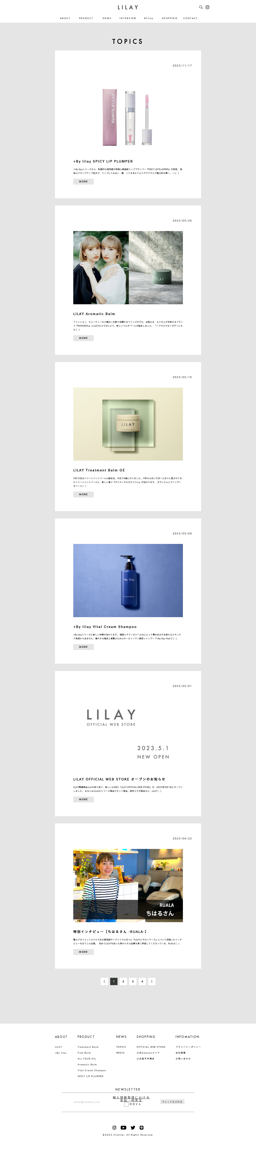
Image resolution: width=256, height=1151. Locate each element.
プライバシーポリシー (188, 1047)
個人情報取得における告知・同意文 (131, 1099)
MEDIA (120, 1053)
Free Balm (84, 1053)
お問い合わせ (183, 1058)
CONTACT (190, 18)
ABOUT (65, 18)
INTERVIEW (128, 18)
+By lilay (61, 1053)
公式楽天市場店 (145, 1058)
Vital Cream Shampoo (92, 1070)
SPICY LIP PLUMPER (91, 1076)
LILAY (58, 1047)
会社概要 (181, 1053)
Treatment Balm (88, 1047)
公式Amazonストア (148, 1053)
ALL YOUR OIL (87, 1058)
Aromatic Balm (87, 1064)
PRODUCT (86, 18)
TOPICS (121, 1047)
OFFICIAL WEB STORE (151, 1047)
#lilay (148, 18)
